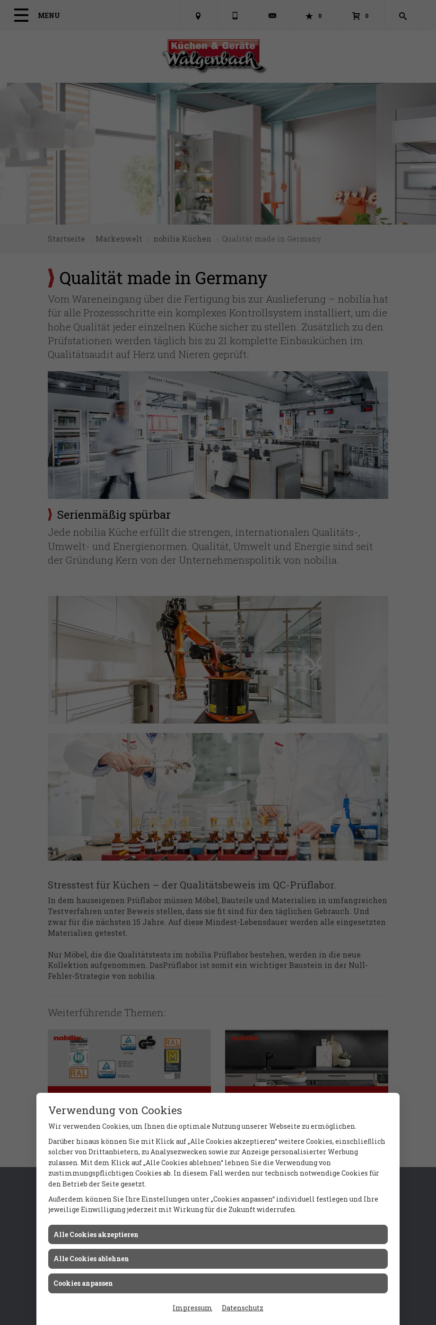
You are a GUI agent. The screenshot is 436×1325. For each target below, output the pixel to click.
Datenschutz (242, 1307)
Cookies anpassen (83, 1283)
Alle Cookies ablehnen (91, 1258)
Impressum (192, 1307)
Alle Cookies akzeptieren (96, 1234)
